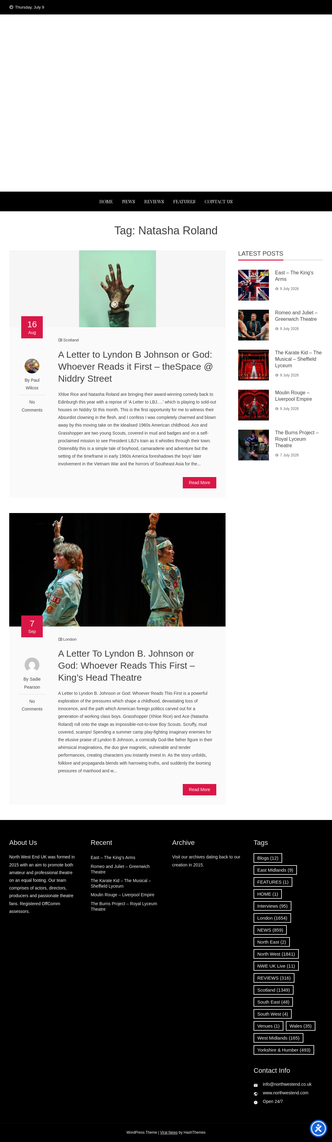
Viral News (169, 1132)
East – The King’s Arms (113, 857)
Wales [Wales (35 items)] (301, 1026)
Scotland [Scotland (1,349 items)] (273, 990)
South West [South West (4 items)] (272, 1014)
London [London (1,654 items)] (272, 918)
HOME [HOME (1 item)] (267, 894)
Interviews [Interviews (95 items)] (272, 906)
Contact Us (219, 201)
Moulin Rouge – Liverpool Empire (122, 894)
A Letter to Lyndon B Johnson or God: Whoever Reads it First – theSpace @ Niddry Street (135, 366)
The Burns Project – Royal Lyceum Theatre (296, 439)
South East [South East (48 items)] (273, 1002)
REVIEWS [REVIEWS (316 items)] (273, 978)
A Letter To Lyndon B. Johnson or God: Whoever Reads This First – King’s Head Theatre (126, 665)
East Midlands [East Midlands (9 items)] (275, 870)
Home (106, 201)
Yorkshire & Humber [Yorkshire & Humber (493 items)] (283, 1049)
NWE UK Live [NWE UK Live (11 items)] (276, 966)
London (69, 639)
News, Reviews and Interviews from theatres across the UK (165, 72)
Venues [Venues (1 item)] (268, 1026)
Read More (199, 482)
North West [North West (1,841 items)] (276, 954)
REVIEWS (154, 201)
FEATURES (184, 201)
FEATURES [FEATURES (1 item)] (272, 882)
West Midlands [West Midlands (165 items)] (278, 1038)
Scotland (71, 340)
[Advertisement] (166, 145)
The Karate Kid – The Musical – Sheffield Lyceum (298, 359)
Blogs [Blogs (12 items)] (267, 858)
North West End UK (166, 53)
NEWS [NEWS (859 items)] (270, 930)
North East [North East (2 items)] (271, 942)
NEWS (128, 201)
